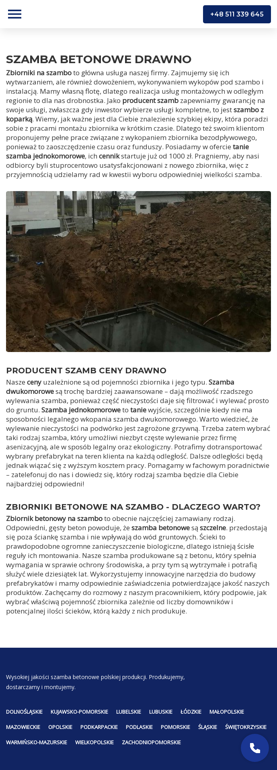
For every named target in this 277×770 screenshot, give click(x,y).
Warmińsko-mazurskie (36, 742)
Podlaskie (139, 727)
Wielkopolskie (94, 742)
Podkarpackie (99, 727)
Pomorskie (175, 727)
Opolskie (60, 727)
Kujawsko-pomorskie (79, 711)
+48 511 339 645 (237, 14)
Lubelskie (128, 711)
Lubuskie (160, 711)
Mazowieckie (23, 727)
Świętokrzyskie (246, 727)
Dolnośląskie (24, 711)
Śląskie (207, 727)
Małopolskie (226, 711)
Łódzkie (191, 711)
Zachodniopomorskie (151, 742)
